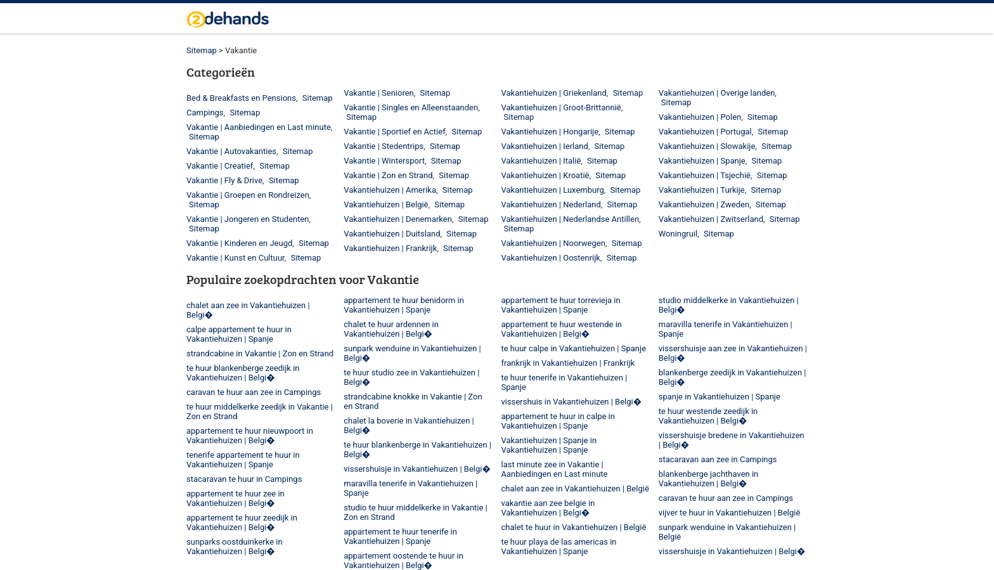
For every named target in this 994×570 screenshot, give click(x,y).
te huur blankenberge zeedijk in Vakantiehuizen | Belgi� (243, 372)
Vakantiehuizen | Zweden (704, 204)
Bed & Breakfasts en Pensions (241, 98)
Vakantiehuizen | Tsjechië (705, 175)
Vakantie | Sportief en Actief (394, 131)
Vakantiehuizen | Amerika (390, 190)
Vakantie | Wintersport (384, 160)
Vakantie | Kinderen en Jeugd (239, 243)
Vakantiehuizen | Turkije (702, 190)
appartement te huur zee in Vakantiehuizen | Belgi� (235, 498)
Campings (205, 112)
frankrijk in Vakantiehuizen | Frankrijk (568, 363)
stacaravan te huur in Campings (244, 479)
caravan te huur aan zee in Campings (253, 392)
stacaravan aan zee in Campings (718, 459)
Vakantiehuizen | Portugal (705, 131)
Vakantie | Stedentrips (383, 146)
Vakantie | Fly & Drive (224, 180)
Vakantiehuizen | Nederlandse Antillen (570, 219)
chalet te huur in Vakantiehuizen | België (574, 527)
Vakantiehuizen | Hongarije (550, 131)
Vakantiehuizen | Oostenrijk (550, 257)
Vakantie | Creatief (219, 166)
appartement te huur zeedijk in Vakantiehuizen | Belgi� (241, 522)
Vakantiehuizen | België (386, 204)
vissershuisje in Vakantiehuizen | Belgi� (417, 469)
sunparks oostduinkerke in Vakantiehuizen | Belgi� (234, 546)
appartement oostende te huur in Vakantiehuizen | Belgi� (403, 560)
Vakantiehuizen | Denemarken (398, 219)
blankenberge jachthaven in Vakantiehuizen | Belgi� (709, 478)
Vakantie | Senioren (379, 93)
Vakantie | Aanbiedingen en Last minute (258, 127)
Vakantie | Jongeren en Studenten (247, 219)
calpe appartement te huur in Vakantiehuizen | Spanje (239, 334)
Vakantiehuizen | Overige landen (717, 93)
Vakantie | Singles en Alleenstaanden (411, 107)
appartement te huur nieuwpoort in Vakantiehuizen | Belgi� (249, 435)
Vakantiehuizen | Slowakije (707, 146)
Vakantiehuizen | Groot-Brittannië (561, 107)
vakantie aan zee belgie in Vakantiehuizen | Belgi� (548, 507)
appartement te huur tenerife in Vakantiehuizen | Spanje (400, 536)
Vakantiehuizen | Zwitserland (711, 219)
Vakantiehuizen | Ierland (544, 146)
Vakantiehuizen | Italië (541, 160)
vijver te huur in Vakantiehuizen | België (730, 512)
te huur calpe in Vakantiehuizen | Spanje (574, 348)
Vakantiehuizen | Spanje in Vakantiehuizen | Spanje (549, 445)
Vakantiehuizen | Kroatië (545, 175)
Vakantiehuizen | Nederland (551, 204)
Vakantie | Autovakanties (231, 151)
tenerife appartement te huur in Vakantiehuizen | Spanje (243, 459)
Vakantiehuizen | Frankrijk (390, 248)
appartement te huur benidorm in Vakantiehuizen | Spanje (404, 304)
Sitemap (201, 50)
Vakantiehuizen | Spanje (702, 160)
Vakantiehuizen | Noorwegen (553, 243)
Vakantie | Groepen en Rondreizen (247, 195)
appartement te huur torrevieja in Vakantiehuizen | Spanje (561, 304)
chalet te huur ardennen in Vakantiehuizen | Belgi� (391, 329)
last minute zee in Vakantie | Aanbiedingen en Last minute (554, 469)
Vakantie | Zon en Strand (388, 175)
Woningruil (678, 233)
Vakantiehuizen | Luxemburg (552, 190)
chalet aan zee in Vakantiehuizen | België (575, 488)
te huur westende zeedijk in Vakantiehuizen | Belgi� (708, 415)
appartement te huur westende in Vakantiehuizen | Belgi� (562, 329)
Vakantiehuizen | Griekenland (554, 93)
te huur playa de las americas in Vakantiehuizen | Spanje (559, 546)
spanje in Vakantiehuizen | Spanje (719, 396)
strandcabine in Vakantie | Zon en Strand (259, 353)
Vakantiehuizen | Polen (700, 117)
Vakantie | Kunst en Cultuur (235, 257)
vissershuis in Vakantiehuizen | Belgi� (571, 401)
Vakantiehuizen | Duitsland (392, 233)
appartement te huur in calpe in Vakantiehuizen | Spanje (558, 421)
